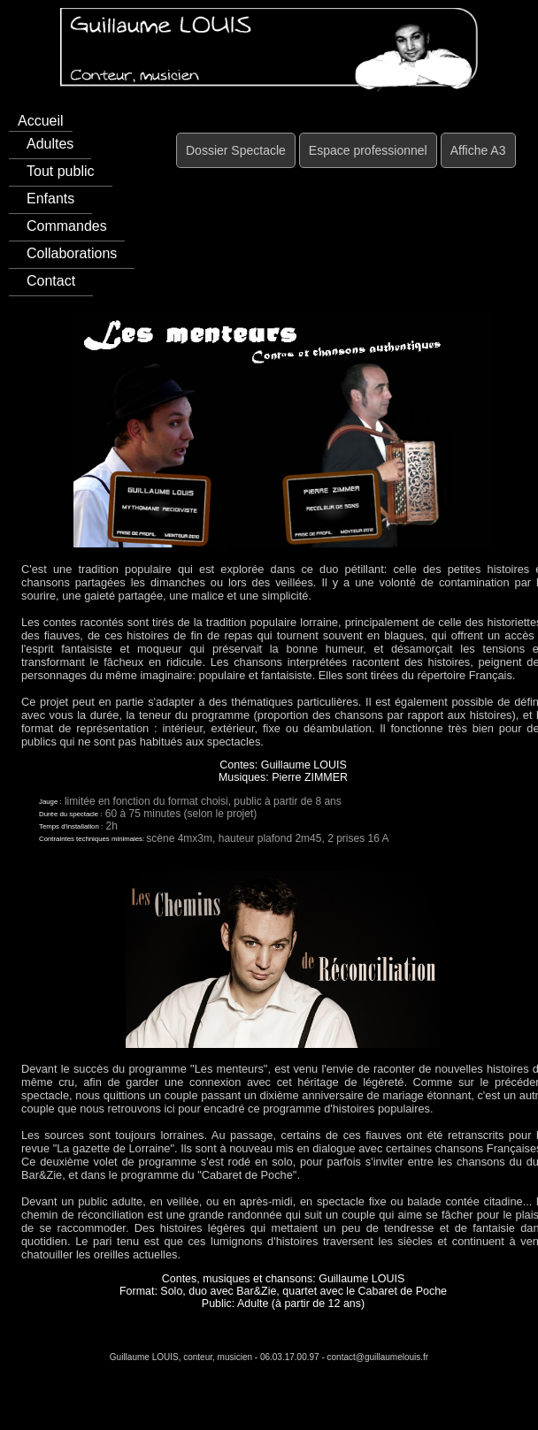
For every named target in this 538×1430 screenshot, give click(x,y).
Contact (51, 280)
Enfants (50, 198)
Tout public (61, 171)
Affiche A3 (478, 150)
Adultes (50, 143)
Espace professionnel (368, 150)
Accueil (41, 120)
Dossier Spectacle (236, 150)
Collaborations (72, 253)
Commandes (67, 225)
